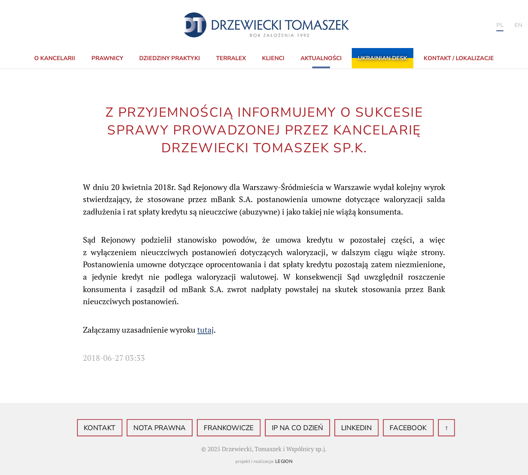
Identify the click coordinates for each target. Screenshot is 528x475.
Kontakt (118, 428)
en (518, 25)
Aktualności (321, 58)
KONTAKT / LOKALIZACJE (459, 58)
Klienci (273, 58)
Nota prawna (171, 428)
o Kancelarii (54, 58)
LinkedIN (346, 428)
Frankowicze (232, 428)
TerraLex (231, 58)
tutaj (205, 330)
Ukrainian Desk (382, 58)
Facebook (392, 428)
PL (499, 25)
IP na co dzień (294, 428)
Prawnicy (107, 58)
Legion (284, 461)
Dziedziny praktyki (169, 58)
